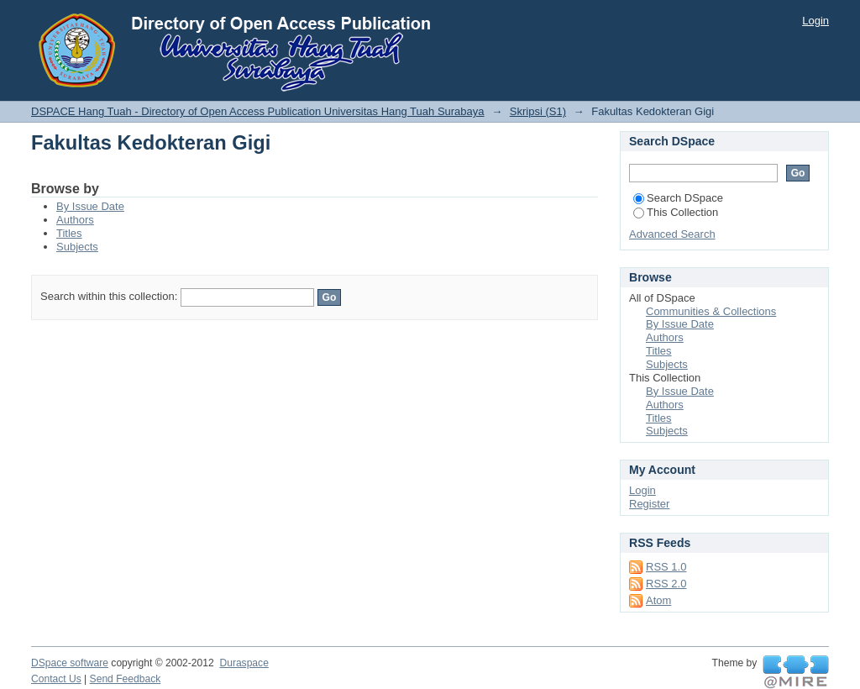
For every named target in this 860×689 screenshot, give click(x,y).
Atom (658, 600)
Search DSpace (678, 198)
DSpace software (69, 663)
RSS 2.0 (666, 583)
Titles (69, 233)
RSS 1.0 (666, 566)
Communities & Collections (711, 311)
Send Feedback (125, 679)
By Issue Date (90, 206)
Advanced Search (672, 234)
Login (815, 20)
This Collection (675, 212)
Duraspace (243, 663)
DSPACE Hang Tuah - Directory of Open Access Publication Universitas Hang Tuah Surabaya (258, 111)
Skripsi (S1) (538, 111)
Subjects (77, 246)
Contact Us (56, 679)
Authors (75, 219)
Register (649, 503)
